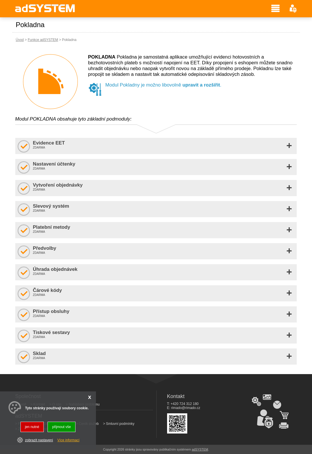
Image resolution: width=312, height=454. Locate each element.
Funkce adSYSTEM (43, 40)
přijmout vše (61, 427)
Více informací (68, 440)
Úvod (20, 40)
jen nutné (32, 427)
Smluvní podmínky (120, 424)
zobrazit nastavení (39, 440)
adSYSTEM (200, 449)
